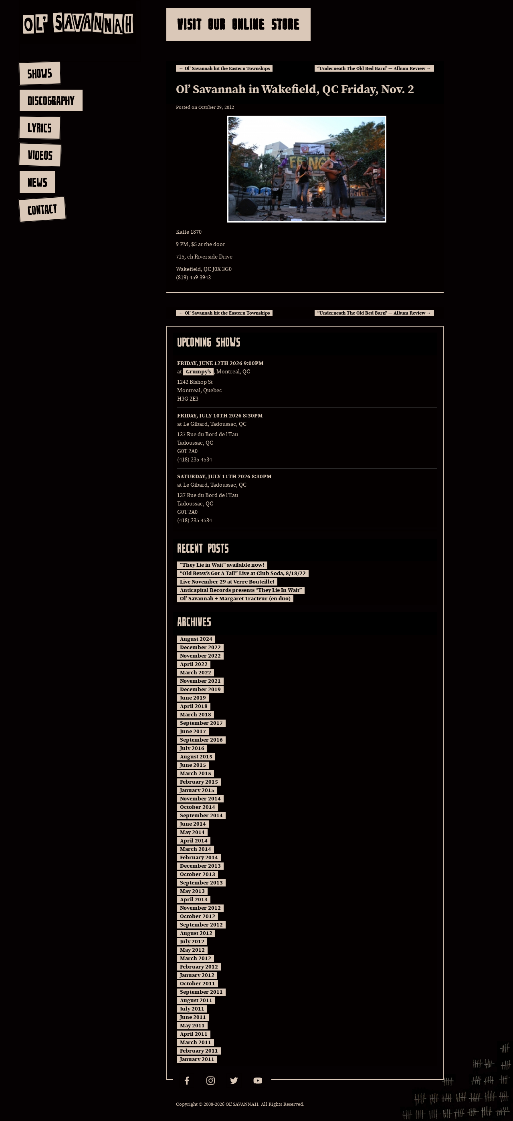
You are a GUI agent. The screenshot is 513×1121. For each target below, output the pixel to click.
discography (51, 100)
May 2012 (192, 950)
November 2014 (200, 799)
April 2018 (194, 706)
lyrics (39, 127)
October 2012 (197, 916)
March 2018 (195, 715)
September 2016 (201, 740)
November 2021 (200, 681)
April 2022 (194, 664)
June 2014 (193, 824)
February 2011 (199, 1051)
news (37, 182)
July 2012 (192, 942)
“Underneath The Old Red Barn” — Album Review (374, 68)
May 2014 (192, 832)
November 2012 (200, 908)
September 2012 (201, 925)
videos (40, 155)
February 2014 (199, 857)
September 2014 (201, 815)
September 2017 (201, 723)
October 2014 (197, 807)
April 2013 (194, 899)
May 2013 (192, 891)
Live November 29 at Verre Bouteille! (227, 582)
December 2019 (200, 689)
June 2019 (193, 698)
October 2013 (197, 874)
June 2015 (193, 765)
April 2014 (194, 841)
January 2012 (197, 975)
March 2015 (195, 773)
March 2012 (195, 958)
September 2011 (201, 992)
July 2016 (192, 748)
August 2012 (196, 933)
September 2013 (201, 883)
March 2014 (195, 849)
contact (42, 209)
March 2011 (195, 1042)
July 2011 (192, 1009)
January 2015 (197, 790)
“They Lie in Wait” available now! (222, 565)
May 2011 (192, 1026)
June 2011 (193, 1017)
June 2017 (193, 731)
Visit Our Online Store (238, 24)
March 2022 (195, 673)
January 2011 (197, 1059)
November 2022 (200, 656)
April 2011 (194, 1034)
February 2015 (199, 782)
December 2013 (200, 866)
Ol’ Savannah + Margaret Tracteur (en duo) (235, 599)
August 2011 (196, 1000)
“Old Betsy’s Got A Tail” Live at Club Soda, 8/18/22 (243, 573)
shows (39, 73)
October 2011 (197, 984)
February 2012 (199, 967)
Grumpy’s (198, 372)
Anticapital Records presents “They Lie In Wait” (241, 590)
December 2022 (200, 647)
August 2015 (196, 757)
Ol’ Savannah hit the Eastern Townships (224, 68)
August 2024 (196, 639)
